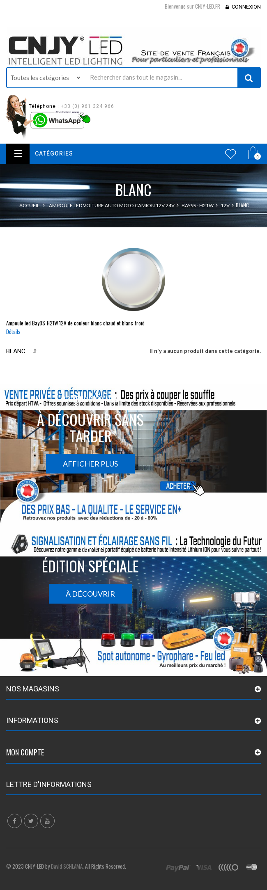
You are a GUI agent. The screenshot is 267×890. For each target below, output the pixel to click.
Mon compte (25, 752)
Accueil (29, 205)
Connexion (246, 7)
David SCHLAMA (67, 866)
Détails (13, 331)
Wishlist (230, 154)
